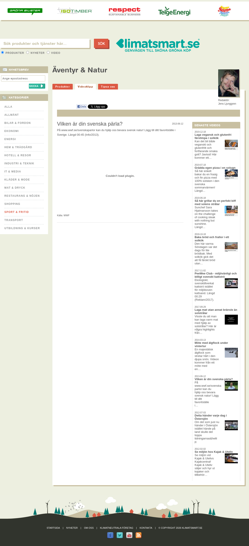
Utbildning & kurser (22, 228)
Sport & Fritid (16, 212)
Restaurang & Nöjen (22, 195)
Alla (8, 106)
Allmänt (11, 114)
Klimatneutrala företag (116, 528)
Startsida (53, 528)
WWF (66, 215)
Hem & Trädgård (18, 147)
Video (54, 52)
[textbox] (45, 43)
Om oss (89, 528)
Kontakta (146, 528)
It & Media (12, 171)
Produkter (13, 52)
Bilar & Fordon (17, 123)
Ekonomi (11, 131)
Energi (10, 139)
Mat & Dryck (14, 187)
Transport (13, 220)
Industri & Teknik (19, 163)
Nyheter (36, 52)
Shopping (12, 203)
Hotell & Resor (17, 155)
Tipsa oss (108, 86)
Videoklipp (85, 86)
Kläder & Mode (17, 179)
